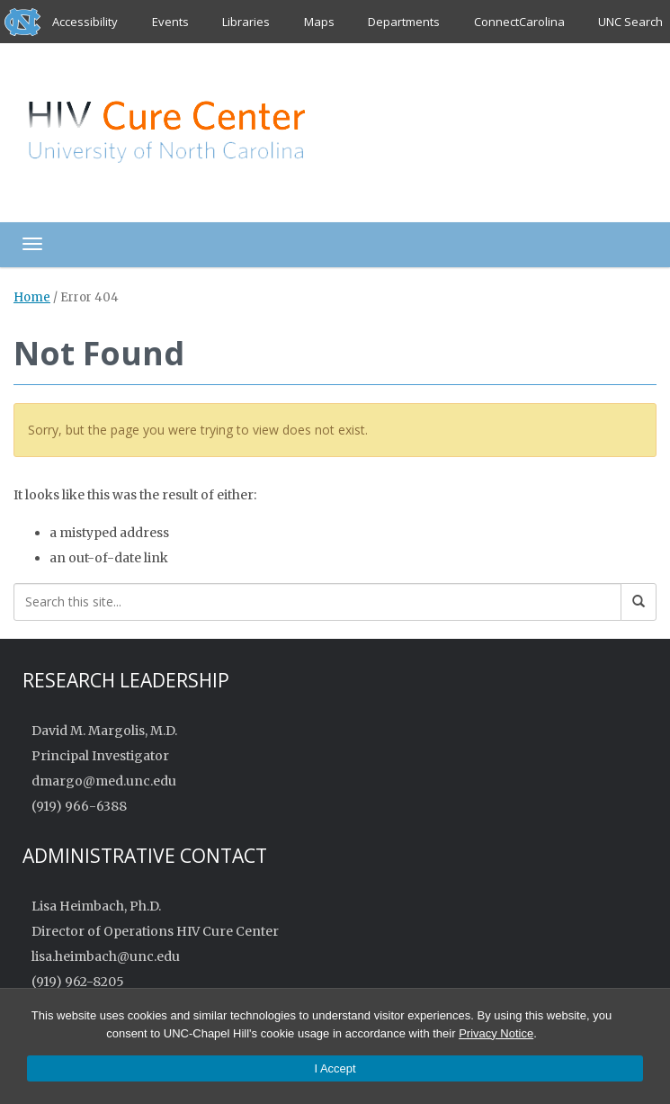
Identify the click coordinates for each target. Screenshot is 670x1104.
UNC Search (630, 21)
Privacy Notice (496, 1033)
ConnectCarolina (519, 21)
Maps (319, 21)
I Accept (334, 1068)
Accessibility (85, 21)
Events (170, 21)
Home (31, 297)
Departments (404, 21)
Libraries (246, 21)
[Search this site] (317, 602)
